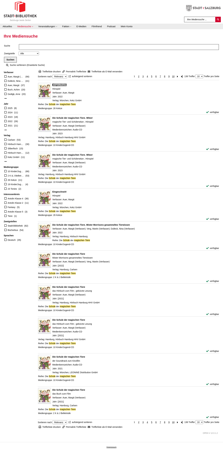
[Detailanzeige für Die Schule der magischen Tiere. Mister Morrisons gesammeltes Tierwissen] (91, 225)
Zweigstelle (9, 53)
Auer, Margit (13, 85)
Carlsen (11, 140)
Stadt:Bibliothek (15, 226)
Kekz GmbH (13, 157)
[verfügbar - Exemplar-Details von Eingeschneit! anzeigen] (212, 112)
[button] (25, 26)
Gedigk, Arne (14, 94)
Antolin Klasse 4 (15, 198)
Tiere (10, 216)
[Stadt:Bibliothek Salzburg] (20, 11)
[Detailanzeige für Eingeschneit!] (59, 85)
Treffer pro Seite (211, 76)
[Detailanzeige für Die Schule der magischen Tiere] (68, 254)
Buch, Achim (14, 89)
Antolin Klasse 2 (15, 203)
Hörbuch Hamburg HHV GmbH (16, 144)
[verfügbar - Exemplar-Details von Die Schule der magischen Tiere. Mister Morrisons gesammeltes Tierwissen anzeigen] (212, 248)
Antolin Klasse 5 (15, 211)
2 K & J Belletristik (16, 175)
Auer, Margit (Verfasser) (16, 76)
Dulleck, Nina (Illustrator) (16, 81)
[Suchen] (218, 19)
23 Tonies (12, 189)
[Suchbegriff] (200, 19)
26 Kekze (12, 180)
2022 (10, 121)
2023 (10, 117)
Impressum (111, 447)
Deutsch (12, 240)
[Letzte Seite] (182, 76)
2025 (10, 108)
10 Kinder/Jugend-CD (16, 171)
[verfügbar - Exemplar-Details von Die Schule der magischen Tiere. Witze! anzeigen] (212, 149)
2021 (10, 125)
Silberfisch (13, 148)
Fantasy (11, 207)
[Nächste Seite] (177, 76)
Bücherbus (13, 230)
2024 (10, 112)
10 (173, 76)
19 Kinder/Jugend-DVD (16, 184)
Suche (7, 46)
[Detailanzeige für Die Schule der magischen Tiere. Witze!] (72, 118)
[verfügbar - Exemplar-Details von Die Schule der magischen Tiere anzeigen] (212, 281)
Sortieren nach (45, 76)
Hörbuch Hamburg (16, 153)
